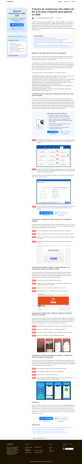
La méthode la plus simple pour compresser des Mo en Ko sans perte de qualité (50, 39)
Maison (34, 438)
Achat (50, 449)
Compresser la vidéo (40, 438)
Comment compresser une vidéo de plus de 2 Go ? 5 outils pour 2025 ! (49, 431)
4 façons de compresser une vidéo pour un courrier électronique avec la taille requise (52, 427)
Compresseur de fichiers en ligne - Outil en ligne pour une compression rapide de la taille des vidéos (53, 43)
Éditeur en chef (28, 452)
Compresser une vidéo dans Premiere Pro (17, 48)
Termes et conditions (39, 450)
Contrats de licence (38, 452)
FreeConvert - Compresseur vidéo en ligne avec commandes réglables (48, 40)
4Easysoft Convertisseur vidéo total (17, 13)
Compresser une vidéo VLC (15, 45)
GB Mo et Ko (50, 69)
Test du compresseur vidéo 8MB (15, 44)
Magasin (60, 1)
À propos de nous (28, 447)
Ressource (66, 1)
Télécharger (51, 451)
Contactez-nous (38, 447)
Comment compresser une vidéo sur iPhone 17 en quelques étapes (48, 429)
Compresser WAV (13, 43)
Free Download (17, 25)
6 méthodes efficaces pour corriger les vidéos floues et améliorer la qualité (50, 433)
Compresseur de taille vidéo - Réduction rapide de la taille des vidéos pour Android (51, 45)
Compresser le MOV (13, 47)
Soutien (73, 1)
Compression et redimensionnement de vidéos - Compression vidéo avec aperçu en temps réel (53, 46)
